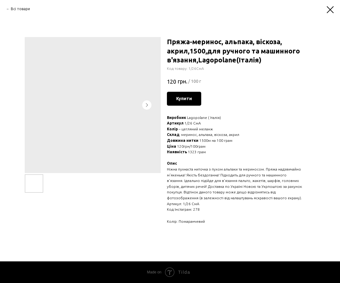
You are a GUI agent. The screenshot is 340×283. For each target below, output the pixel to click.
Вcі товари (20, 9)
